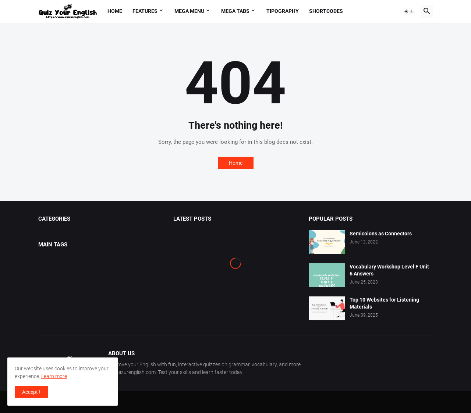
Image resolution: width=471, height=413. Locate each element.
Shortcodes (326, 11)
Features (144, 11)
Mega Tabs (235, 11)
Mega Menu (189, 11)
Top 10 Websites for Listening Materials (384, 303)
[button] (409, 11)
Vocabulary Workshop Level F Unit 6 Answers (389, 270)
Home (114, 11)
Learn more (54, 376)
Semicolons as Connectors (381, 233)
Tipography (282, 11)
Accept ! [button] (31, 392)
